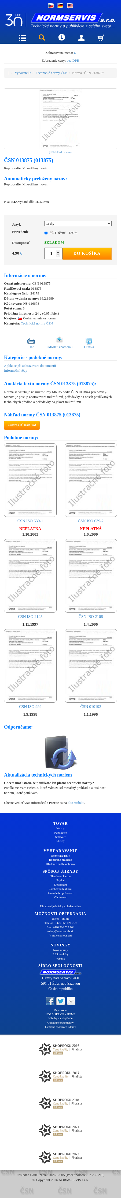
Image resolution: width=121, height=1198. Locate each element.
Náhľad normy (60, 152)
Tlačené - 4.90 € (63, 233)
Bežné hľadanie (60, 855)
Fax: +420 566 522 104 (60, 927)
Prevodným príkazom (60, 893)
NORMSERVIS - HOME (61, 1014)
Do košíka (87, 253)
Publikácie (60, 832)
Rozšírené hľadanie (60, 859)
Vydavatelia (23, 73)
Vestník (60, 958)
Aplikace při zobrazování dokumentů (30, 366)
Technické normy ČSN (52, 73)
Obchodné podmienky (60, 1022)
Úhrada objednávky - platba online (60, 906)
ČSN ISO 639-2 (91, 483)
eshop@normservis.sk (60, 931)
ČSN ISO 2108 (91, 579)
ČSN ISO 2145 (30, 579)
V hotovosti (60, 897)
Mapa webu (61, 1010)
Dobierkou (60, 884)
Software (60, 836)
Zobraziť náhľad (22, 425)
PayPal (60, 880)
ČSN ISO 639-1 (30, 483)
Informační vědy (15, 370)
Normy (60, 828)
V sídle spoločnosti (60, 935)
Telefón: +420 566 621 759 (61, 922)
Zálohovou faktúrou (60, 888)
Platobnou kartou (60, 876)
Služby (60, 840)
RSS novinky (60, 954)
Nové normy (60, 949)
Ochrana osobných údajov (60, 1026)
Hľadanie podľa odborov (60, 863)
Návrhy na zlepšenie (61, 1018)
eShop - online (60, 918)
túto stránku (76, 803)
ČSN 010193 (91, 669)
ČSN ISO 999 (30, 669)
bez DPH (73, 60)
